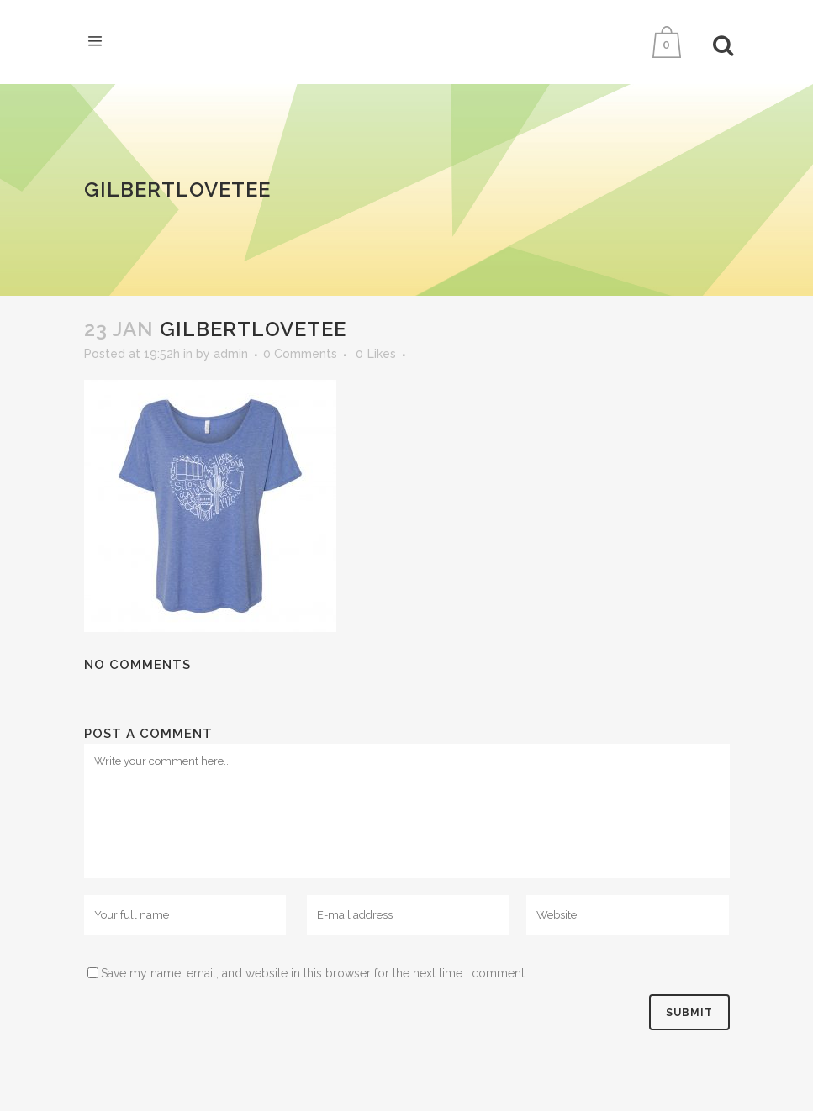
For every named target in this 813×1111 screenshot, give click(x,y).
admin (231, 354)
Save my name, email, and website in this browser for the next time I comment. (314, 973)
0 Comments (300, 354)
